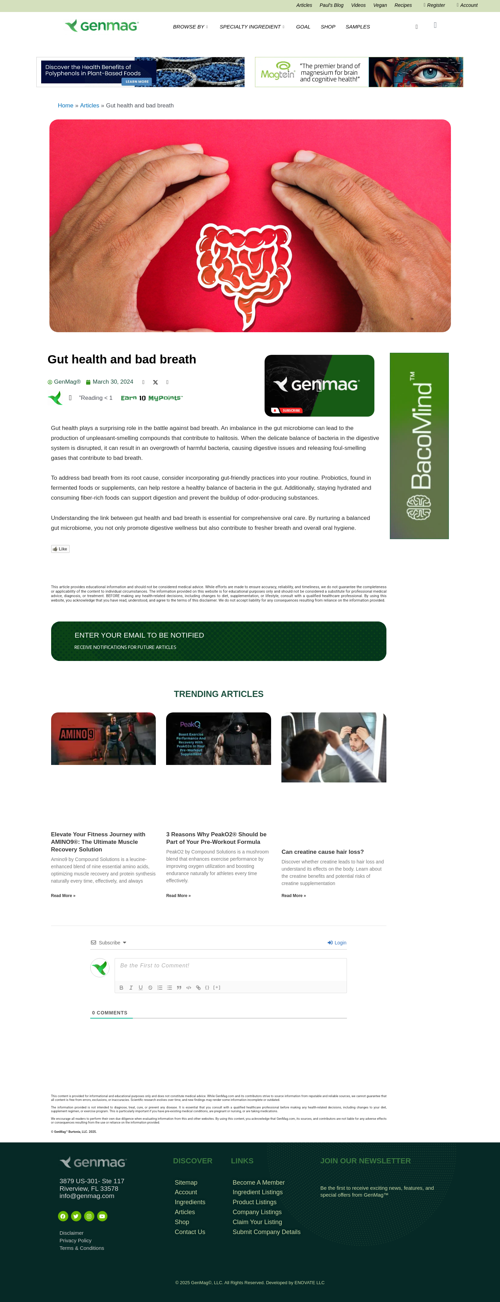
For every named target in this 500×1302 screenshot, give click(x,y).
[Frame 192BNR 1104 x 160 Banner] (140, 72)
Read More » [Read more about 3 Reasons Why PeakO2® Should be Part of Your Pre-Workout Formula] (178, 895)
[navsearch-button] (416, 27)
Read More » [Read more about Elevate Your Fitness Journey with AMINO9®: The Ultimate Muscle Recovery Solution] (63, 895)
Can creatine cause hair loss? (322, 852)
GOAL (303, 27)
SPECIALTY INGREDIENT (253, 27)
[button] (319, 385)
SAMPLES (358, 27)
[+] (217, 987)
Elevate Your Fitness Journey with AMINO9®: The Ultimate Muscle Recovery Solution (98, 842)
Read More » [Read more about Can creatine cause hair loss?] (293, 895)
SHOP (328, 27)
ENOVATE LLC (309, 1282)
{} (207, 987)
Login (337, 942)
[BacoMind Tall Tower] (419, 445)
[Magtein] (359, 72)
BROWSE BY (191, 27)
